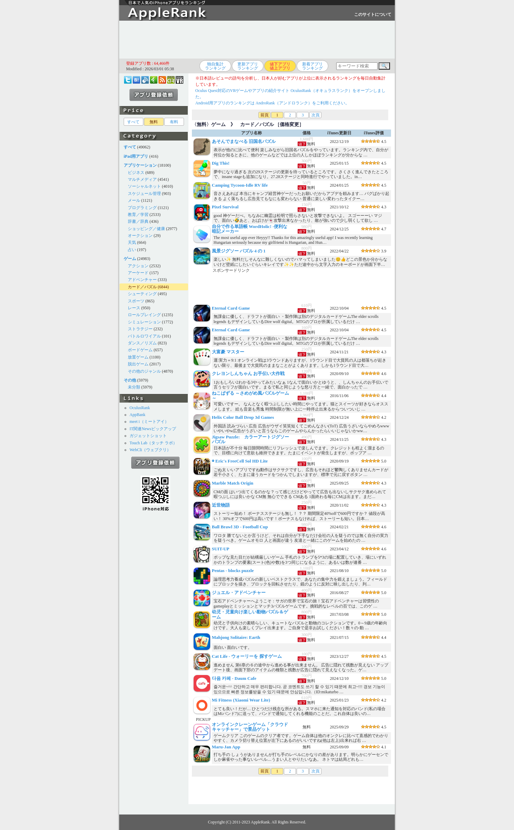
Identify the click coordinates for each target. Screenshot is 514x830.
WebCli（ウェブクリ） (150, 449)
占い (132, 249)
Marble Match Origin (233, 483)
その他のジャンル (144, 371)
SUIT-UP (220, 548)
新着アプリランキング (312, 66)
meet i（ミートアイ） (149, 421)
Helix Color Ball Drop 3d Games (243, 417)
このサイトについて (372, 14)
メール (134, 200)
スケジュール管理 (144, 193)
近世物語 (221, 505)
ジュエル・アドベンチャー (239, 592)
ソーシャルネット (144, 186)
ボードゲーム (140, 349)
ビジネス (136, 172)
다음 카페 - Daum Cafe (234, 678)
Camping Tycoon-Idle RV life (240, 185)
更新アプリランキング (247, 66)
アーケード (138, 272)
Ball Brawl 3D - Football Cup (240, 526)
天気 (132, 242)
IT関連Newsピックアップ (153, 428)
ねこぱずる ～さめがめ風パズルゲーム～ (250, 396)
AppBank (137, 414)
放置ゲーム (138, 357)
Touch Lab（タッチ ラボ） (153, 442)
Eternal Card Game (231, 308)
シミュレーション (144, 322)
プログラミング (142, 207)
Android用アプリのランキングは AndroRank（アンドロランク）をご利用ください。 (272, 103)
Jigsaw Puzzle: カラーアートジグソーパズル (250, 439)
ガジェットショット (148, 435)
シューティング (142, 293)
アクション (138, 265)
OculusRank (140, 407)
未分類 (134, 387)
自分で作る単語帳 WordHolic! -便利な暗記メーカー (250, 229)
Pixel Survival (225, 206)
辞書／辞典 (138, 221)
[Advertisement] (257, 39)
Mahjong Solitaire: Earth (236, 637)
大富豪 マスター (228, 351)
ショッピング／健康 (146, 228)
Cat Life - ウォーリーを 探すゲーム (247, 656)
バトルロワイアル (144, 336)
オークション (140, 235)
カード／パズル (142, 286)
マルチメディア (142, 179)
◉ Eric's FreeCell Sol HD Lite (240, 461)
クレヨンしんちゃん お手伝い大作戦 (248, 373)
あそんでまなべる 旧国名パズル (244, 141)
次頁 (315, 115)
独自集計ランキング (215, 66)
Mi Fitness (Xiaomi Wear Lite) (241, 700)
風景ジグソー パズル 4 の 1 (239, 250)
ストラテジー (140, 328)
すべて (133, 122)
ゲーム (218, 124)
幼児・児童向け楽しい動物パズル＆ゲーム (250, 614)
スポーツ (136, 301)
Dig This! (220, 163)
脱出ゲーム (138, 364)
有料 (174, 122)
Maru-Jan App (226, 746)
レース (134, 307)
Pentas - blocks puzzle (233, 570)
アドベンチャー (142, 279)
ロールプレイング (144, 314)
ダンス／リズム (142, 343)
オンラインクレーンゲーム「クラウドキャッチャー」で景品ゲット (250, 727)
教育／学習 (138, 214)
